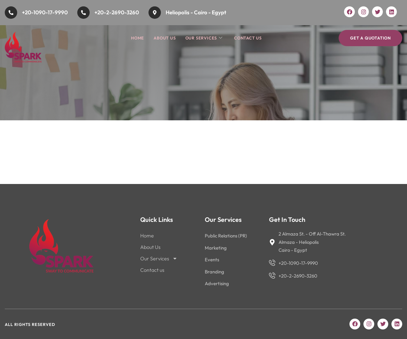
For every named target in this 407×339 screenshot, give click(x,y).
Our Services (204, 38)
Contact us (248, 37)
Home (137, 37)
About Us (165, 37)
